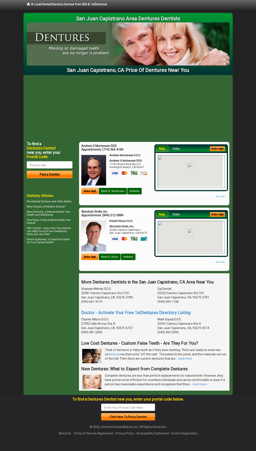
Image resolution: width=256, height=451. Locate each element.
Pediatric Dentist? (55, 206)
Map (162, 148)
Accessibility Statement (153, 433)
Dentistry (38, 211)
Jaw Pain (44, 234)
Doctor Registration (184, 433)
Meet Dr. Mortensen (112, 191)
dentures (114, 354)
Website (134, 191)
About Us (65, 433)
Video (176, 148)
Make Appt (90, 191)
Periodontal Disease (39, 201)
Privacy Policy (125, 433)
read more (185, 358)
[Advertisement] (128, 107)
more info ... (221, 196)
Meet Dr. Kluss (109, 256)
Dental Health (45, 242)
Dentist (31, 223)
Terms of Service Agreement (93, 433)
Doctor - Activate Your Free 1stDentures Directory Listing (135, 312)
